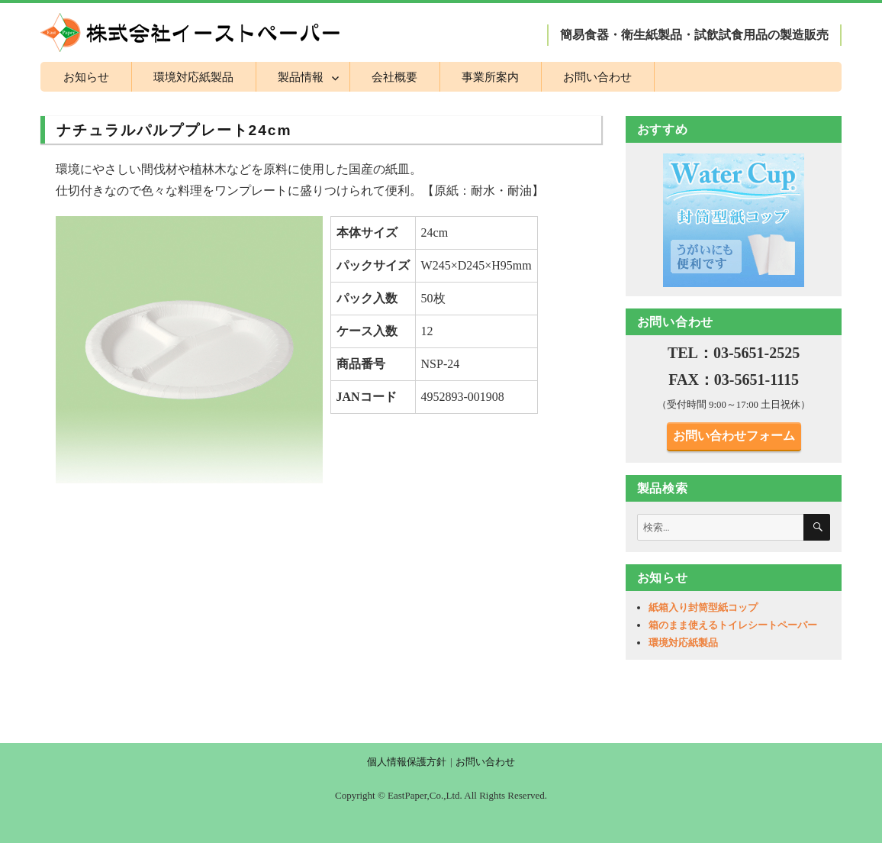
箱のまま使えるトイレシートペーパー (733, 625)
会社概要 (394, 76)
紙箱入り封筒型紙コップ (703, 607)
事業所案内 (490, 76)
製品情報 (301, 76)
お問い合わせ (597, 76)
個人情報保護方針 (406, 761)
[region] (734, 220)
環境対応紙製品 (193, 76)
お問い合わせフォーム (734, 435)
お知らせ (86, 76)
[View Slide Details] (734, 220)
